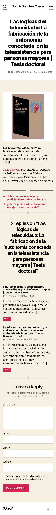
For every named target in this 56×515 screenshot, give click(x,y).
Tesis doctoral (11, 170)
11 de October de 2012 (20, 71)
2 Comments (45, 71)
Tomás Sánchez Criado (28, 6)
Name (7, 433)
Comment (9, 405)
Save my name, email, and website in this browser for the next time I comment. (26, 477)
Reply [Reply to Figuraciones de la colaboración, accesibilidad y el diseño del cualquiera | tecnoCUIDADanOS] (7, 318)
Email (6, 448)
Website (7, 462)
